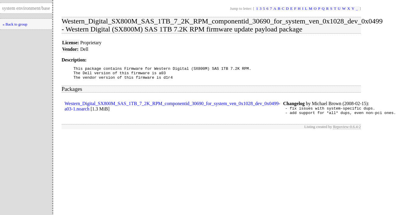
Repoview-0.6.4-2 (347, 131)
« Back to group (15, 24)
